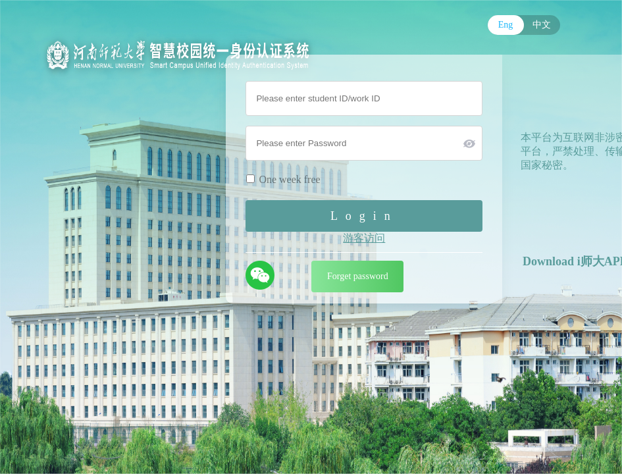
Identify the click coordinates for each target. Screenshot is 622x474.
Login (364, 216)
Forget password (357, 276)
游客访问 (364, 238)
